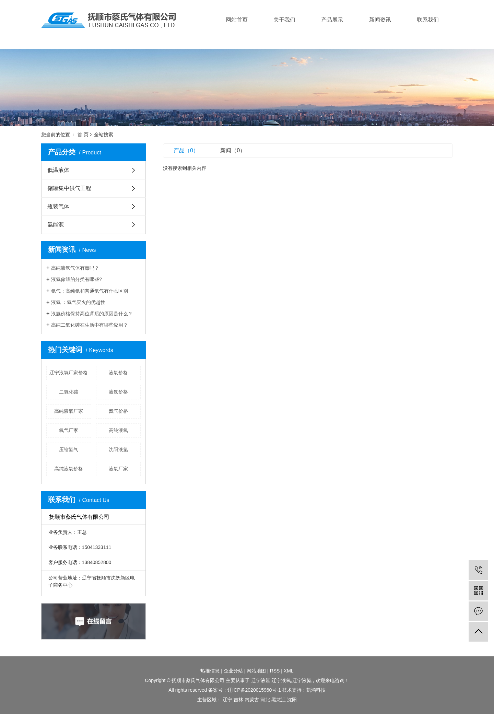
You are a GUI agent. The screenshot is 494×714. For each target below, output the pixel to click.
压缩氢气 (68, 449)
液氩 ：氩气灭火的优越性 (78, 302)
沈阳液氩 (118, 449)
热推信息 (210, 671)
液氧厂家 (118, 468)
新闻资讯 (380, 20)
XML (289, 671)
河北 (265, 699)
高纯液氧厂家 (68, 411)
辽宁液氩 (260, 680)
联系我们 (428, 20)
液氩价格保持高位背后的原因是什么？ (92, 313)
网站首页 (237, 20)
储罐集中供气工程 (69, 188)
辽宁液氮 (301, 680)
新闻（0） (232, 150)
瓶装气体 (58, 206)
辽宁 (227, 699)
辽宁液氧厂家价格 (68, 372)
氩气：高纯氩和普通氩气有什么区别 (89, 291)
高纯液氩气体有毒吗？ (75, 268)
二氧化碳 (68, 392)
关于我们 (284, 20)
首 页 (83, 134)
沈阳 (292, 699)
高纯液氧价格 (68, 468)
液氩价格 (118, 392)
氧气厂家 (68, 430)
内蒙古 (252, 699)
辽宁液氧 (281, 680)
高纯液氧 (118, 430)
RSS (275, 671)
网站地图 (256, 671)
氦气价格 (118, 411)
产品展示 (332, 20)
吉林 (238, 699)
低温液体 (58, 170)
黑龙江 (278, 699)
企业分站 (233, 671)
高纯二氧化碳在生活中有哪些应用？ (89, 325)
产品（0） (186, 150)
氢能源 (55, 224)
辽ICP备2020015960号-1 (254, 690)
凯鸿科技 (316, 690)
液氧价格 (118, 372)
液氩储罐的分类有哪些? (76, 279)
